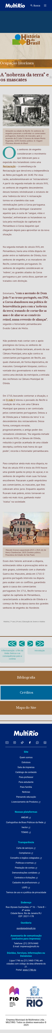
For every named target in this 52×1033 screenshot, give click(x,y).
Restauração (9, 166)
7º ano (12, 622)
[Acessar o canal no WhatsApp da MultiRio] (37, 742)
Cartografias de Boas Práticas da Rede (26, 822)
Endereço (26, 902)
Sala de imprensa (26, 767)
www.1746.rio (29, 970)
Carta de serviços (26, 848)
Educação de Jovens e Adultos (34, 622)
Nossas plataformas (26, 811)
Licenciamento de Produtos (26, 802)
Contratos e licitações (26, 877)
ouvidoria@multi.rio (26, 928)
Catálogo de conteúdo (26, 772)
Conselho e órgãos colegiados (26, 858)
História (6, 622)
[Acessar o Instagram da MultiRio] (14, 742)
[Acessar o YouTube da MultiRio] (7, 742)
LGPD (26, 887)
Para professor (26, 777)
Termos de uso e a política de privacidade (26, 892)
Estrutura (26, 762)
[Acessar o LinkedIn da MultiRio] (45, 742)
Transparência (26, 842)
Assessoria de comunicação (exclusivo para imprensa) (26, 937)
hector (26, 827)
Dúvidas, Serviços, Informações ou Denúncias (26, 954)
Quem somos (26, 757)
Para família (26, 787)
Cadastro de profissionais (26, 882)
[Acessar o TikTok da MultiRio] (22, 742)
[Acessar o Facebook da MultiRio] (29, 742)
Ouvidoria (26, 922)
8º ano (18, 622)
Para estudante (26, 782)
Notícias (26, 792)
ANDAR (26, 817)
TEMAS (26, 832)
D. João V (10, 399)
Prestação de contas (26, 867)
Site (26, 751)
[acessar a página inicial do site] (15, 5)
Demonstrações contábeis (26, 872)
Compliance (26, 853)
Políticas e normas (26, 863)
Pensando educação (26, 797)
